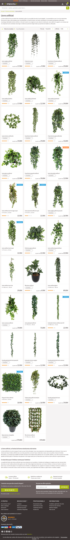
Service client (44, 1)
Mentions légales (53, 507)
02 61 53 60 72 (9, 490)
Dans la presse (4, 509)
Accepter (34, 538)
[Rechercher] (67, 7)
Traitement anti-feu (37, 507)
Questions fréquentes (22, 509)
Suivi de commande (35, 1)
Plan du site (52, 509)
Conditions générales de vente (56, 504)
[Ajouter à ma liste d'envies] (3, 36)
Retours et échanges (22, 506)
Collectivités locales (38, 506)
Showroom (3, 507)
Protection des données (55, 506)
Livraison (19, 504)
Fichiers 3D (36, 509)
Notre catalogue (5, 506)
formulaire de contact (15, 494)
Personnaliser (64, 537)
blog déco (29, 534)
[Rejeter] (38, 538)
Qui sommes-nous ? (6, 504)
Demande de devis (52, 1)
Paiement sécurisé (21, 507)
